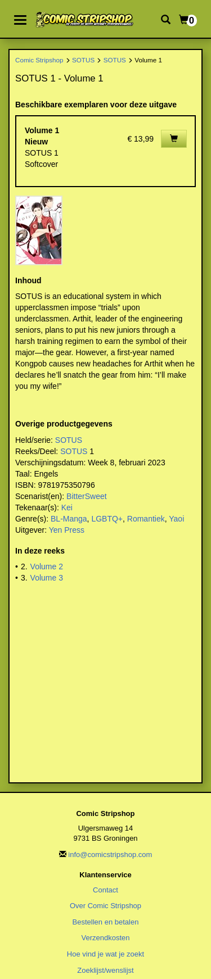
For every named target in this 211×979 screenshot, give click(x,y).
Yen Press (66, 529)
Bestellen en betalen (106, 922)
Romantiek (146, 518)
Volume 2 (46, 566)
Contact (105, 890)
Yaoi (176, 518)
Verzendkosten (105, 937)
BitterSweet (86, 496)
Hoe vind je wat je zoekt (105, 954)
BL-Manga (69, 518)
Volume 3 (46, 577)
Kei (67, 507)
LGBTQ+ (107, 518)
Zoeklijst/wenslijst (105, 970)
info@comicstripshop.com (110, 854)
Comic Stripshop (39, 60)
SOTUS (83, 60)
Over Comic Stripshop (105, 905)
